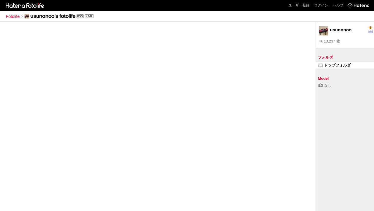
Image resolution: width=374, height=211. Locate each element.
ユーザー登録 (298, 5)
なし (325, 85)
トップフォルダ (334, 65)
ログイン (321, 5)
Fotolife (13, 16)
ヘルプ (338, 5)
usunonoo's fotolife (52, 16)
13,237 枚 (329, 41)
